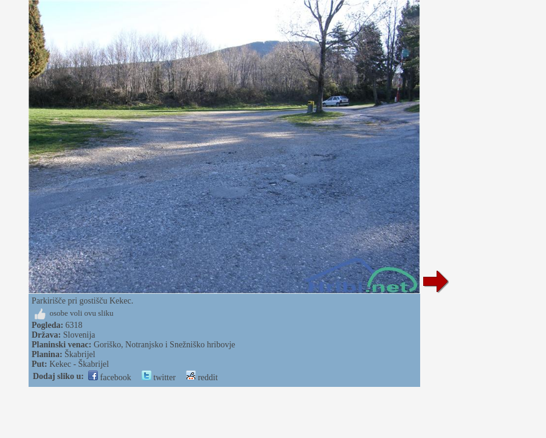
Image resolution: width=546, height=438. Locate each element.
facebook (109, 377)
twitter (159, 377)
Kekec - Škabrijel (79, 364)
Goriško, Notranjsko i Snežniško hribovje (164, 344)
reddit (202, 377)
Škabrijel (79, 354)
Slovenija (79, 334)
